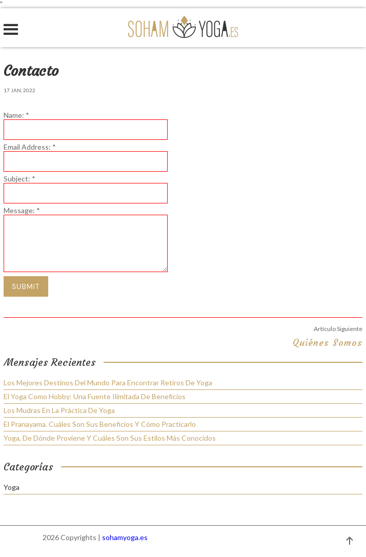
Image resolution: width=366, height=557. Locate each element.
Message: (22, 210)
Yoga (11, 487)
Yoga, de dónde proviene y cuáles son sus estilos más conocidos (110, 438)
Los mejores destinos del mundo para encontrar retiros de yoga (108, 382)
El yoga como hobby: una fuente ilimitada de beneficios (95, 396)
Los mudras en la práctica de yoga (59, 410)
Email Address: (30, 146)
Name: (16, 115)
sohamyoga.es (125, 537)
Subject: (19, 178)
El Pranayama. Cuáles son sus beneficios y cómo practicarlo (100, 424)
